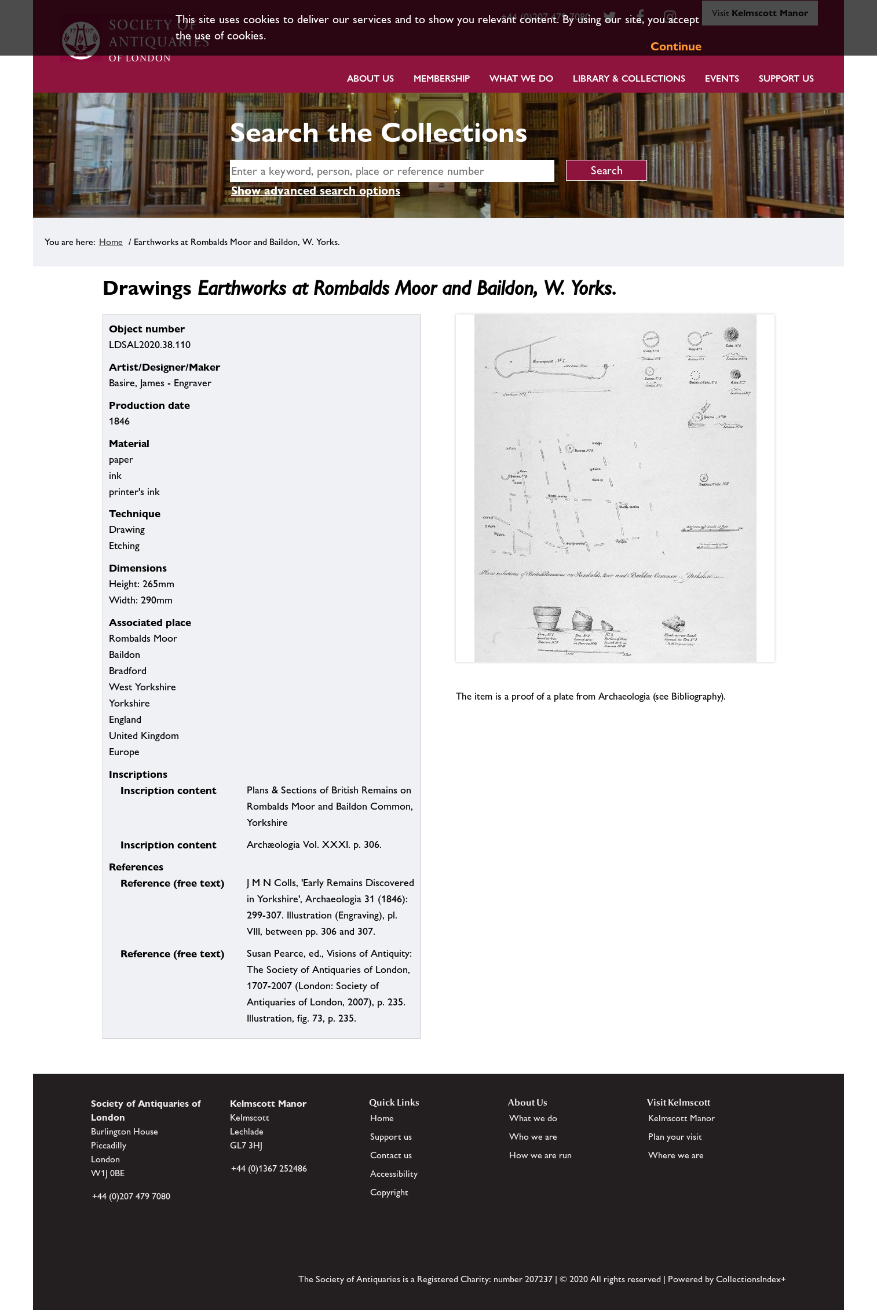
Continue (676, 46)
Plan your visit (675, 1136)
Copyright (389, 1192)
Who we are (533, 1136)
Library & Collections (629, 78)
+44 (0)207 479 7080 (131, 1196)
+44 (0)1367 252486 (269, 1168)
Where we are (676, 1155)
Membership (442, 78)
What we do (521, 78)
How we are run (540, 1155)
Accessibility (394, 1173)
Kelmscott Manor (681, 1118)
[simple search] (392, 171)
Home (111, 241)
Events (722, 78)
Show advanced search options (315, 190)
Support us (391, 1136)
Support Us (786, 78)
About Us (370, 78)
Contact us (391, 1155)
